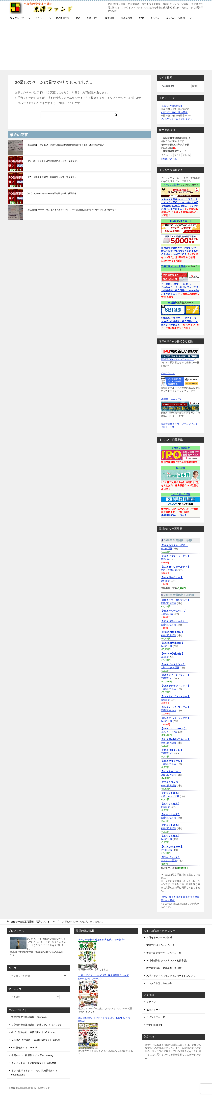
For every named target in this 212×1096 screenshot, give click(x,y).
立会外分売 (126, 18)
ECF (141, 18)
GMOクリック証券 (180, 494)
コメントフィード (155, 1017)
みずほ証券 (166, 548)
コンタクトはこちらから (159, 983)
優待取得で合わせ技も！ (174, 515)
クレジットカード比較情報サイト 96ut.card (33, 1063)
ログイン (151, 1002)
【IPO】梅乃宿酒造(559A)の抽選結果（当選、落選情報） (52, 161)
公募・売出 (92, 18)
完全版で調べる (169, 159)
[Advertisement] (106, 46)
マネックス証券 (170, 185)
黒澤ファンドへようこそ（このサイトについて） (171, 975)
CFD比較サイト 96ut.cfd (24, 1047)
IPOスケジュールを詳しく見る (176, 119)
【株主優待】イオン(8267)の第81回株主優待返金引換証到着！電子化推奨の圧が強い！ (66, 145)
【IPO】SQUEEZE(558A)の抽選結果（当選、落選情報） (52, 193)
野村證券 (166, 581)
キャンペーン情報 (175, 18)
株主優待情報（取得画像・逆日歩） (165, 968)
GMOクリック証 (169, 732)
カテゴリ (40, 18)
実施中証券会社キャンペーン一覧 (163, 953)
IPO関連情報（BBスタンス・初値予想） (167, 960)
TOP (32, 921)
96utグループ (17, 18)
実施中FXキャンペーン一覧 (160, 945)
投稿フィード (153, 1009)
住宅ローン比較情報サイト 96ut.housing (32, 1055)
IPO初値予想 (62, 18)
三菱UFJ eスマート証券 (173, 266)
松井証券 (180, 468)
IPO (78, 18)
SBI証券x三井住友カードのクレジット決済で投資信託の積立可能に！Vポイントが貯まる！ (180, 321)
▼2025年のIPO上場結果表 (174, 112)
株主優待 (109, 18)
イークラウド (168, 373)
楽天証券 (174, 221)
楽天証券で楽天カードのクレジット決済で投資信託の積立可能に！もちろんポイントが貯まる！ (179, 251)
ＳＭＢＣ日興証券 (180, 448)
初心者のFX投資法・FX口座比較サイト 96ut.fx (35, 1040)
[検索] (79, 115)
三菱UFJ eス (167, 614)
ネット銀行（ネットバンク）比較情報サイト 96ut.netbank (34, 1072)
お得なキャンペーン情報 (159, 937)
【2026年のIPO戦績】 (172, 106)
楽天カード (186, 221)
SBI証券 (172, 302)
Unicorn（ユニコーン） (173, 399)
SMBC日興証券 (168, 603)
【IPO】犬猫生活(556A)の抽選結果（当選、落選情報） (51, 177)
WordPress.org (154, 1025)
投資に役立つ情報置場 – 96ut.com (29, 1017)
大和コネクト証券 (170, 667)
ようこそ (155, 18)
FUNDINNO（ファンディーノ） (177, 359)
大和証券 (165, 700)
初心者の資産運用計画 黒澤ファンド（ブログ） (36, 1024)
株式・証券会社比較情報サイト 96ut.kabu (32, 1032)
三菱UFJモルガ (168, 624)
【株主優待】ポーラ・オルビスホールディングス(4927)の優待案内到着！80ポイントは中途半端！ (71, 210)
